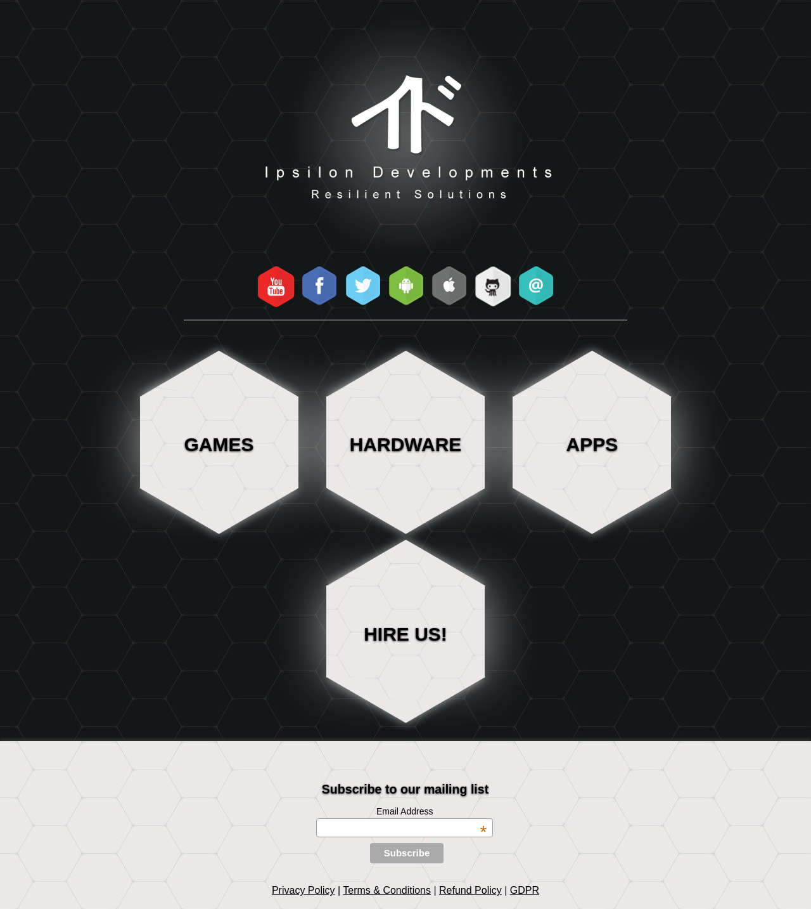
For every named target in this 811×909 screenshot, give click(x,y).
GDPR (524, 890)
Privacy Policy (303, 890)
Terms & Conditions (387, 890)
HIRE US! (405, 634)
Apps (592, 444)
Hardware (406, 444)
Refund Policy (470, 890)
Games (219, 444)
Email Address (431, 811)
